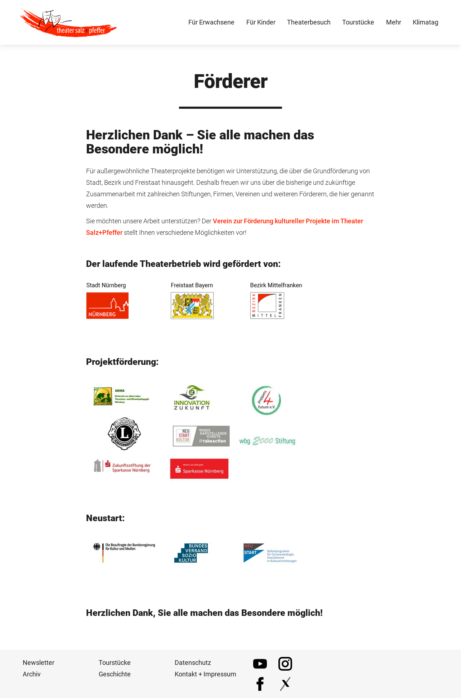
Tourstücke (115, 662)
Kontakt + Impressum (205, 674)
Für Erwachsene (211, 22)
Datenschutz (193, 662)
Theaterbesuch (309, 22)
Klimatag (425, 22)
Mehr (393, 22)
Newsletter (38, 662)
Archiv (32, 674)
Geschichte (115, 674)
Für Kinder (261, 22)
